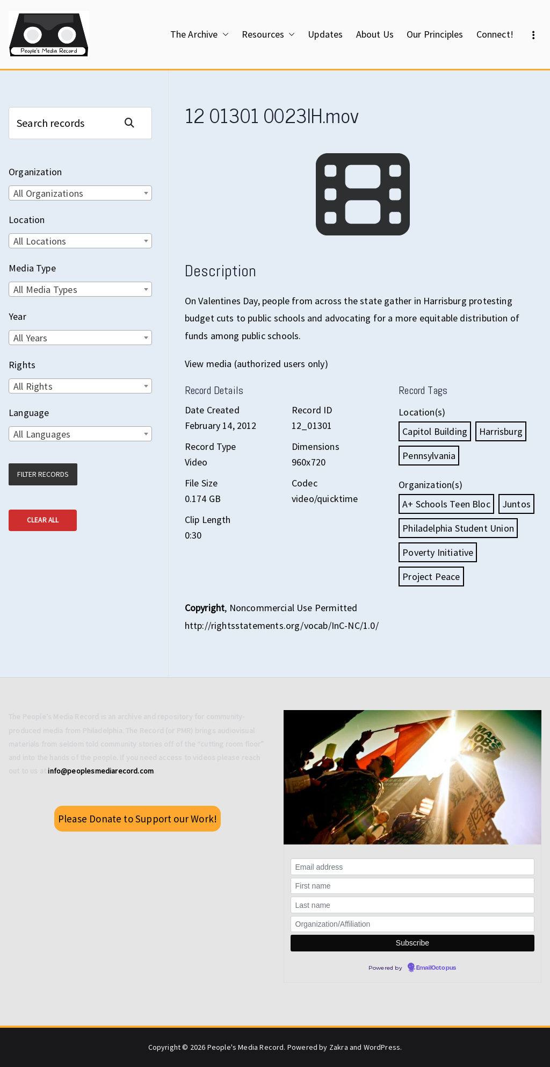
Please (137, 818)
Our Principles (435, 34)
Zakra (338, 1047)
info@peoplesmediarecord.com (101, 771)
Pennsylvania (428, 455)
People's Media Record (245, 1047)
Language (29, 412)
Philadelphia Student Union (458, 528)
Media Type (32, 268)
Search (133, 123)
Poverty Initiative (437, 552)
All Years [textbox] (30, 338)
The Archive (199, 34)
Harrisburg (501, 431)
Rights (22, 365)
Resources (268, 34)
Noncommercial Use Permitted (293, 607)
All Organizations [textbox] (48, 193)
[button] (223, 34)
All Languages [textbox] (41, 434)
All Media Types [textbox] (45, 289)
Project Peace (431, 576)
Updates (325, 34)
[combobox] (80, 192)
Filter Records (43, 474)
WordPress (382, 1047)
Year (17, 316)
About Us (375, 34)
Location (27, 219)
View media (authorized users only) (256, 363)
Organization (35, 172)
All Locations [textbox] (39, 241)
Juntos (516, 504)
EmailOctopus (436, 968)
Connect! (494, 34)
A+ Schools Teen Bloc (446, 504)
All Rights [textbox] (33, 386)
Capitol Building (434, 431)
